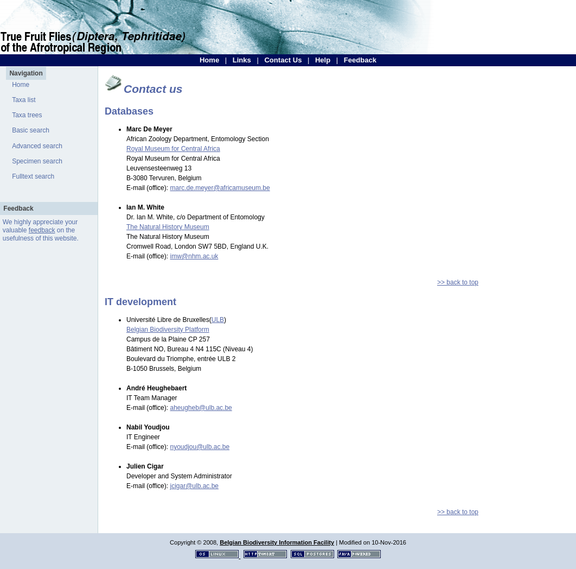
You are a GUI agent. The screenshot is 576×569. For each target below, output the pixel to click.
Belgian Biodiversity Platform (167, 329)
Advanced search (37, 146)
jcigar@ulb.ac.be (194, 486)
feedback (42, 230)
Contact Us (283, 60)
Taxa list (23, 100)
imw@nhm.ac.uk (194, 256)
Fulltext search (33, 176)
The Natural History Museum (167, 227)
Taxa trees (27, 115)
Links (242, 60)
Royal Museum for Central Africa (173, 149)
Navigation (25, 73)
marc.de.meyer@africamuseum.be (220, 188)
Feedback (360, 60)
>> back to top (457, 282)
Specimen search (37, 161)
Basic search (30, 130)
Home (209, 60)
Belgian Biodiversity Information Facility (277, 542)
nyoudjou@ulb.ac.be (199, 447)
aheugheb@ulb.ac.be (201, 408)
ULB (218, 320)
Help (322, 60)
